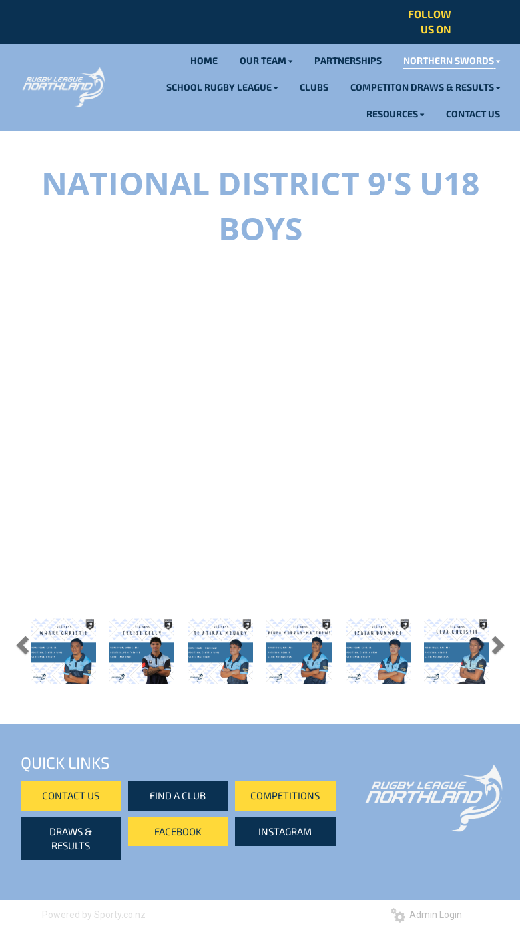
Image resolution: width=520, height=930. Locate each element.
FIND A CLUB (178, 795)
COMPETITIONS (285, 795)
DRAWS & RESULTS (71, 838)
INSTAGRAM (285, 831)
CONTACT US (70, 795)
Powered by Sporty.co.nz (94, 914)
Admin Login (426, 914)
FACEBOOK (178, 831)
